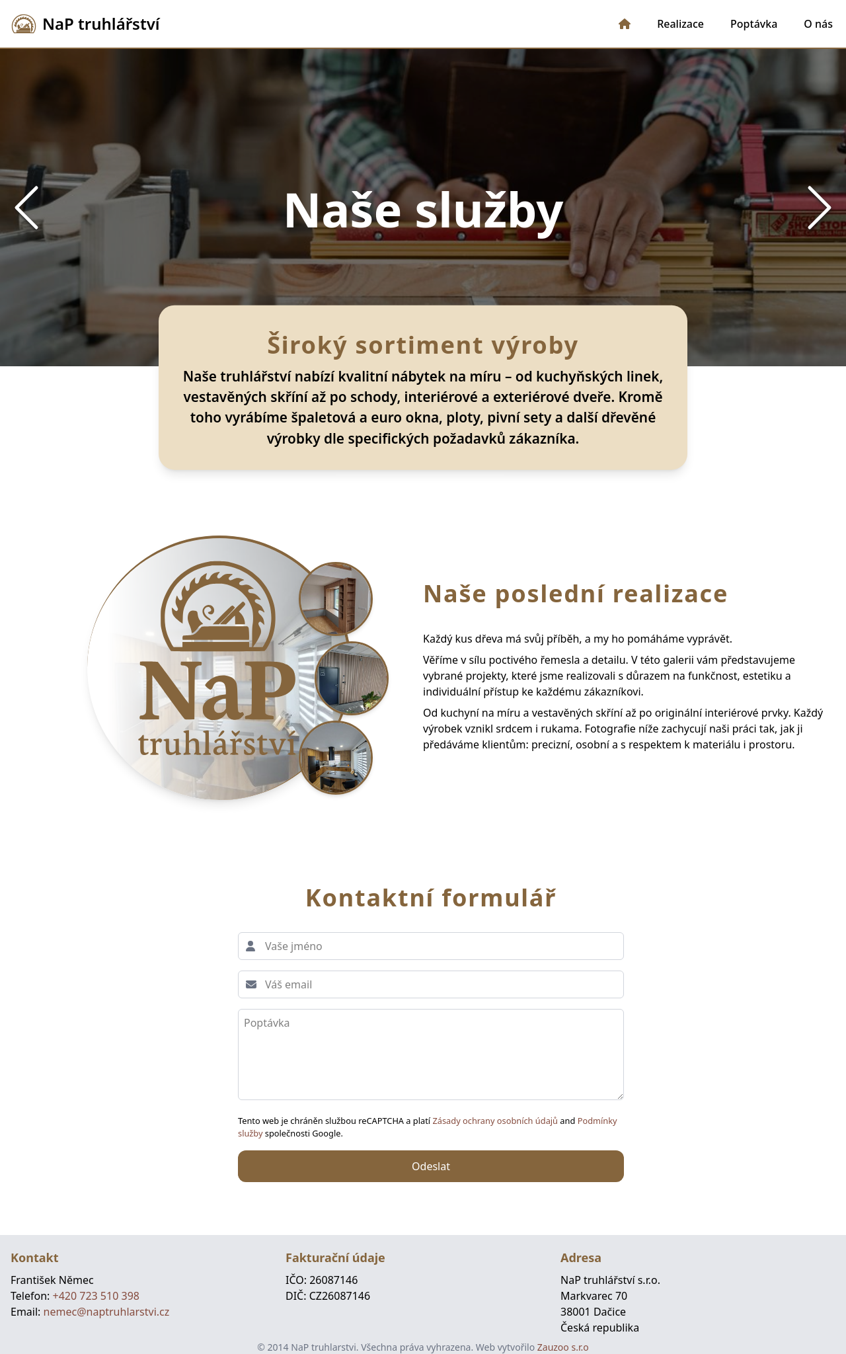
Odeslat (431, 1166)
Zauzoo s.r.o (563, 1347)
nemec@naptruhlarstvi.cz (107, 1311)
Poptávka (753, 24)
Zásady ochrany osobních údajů (496, 1121)
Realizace (680, 24)
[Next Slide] (819, 207)
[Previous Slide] (26, 207)
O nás (818, 24)
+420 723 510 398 (95, 1296)
